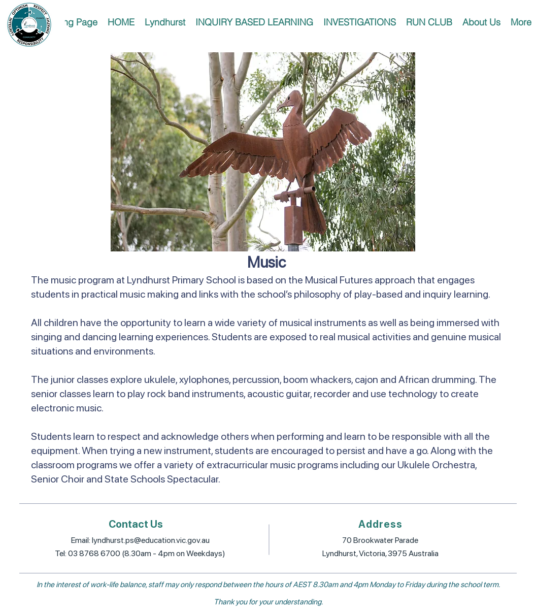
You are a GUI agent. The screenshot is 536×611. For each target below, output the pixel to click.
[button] (165, 22)
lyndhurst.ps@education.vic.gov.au (151, 540)
